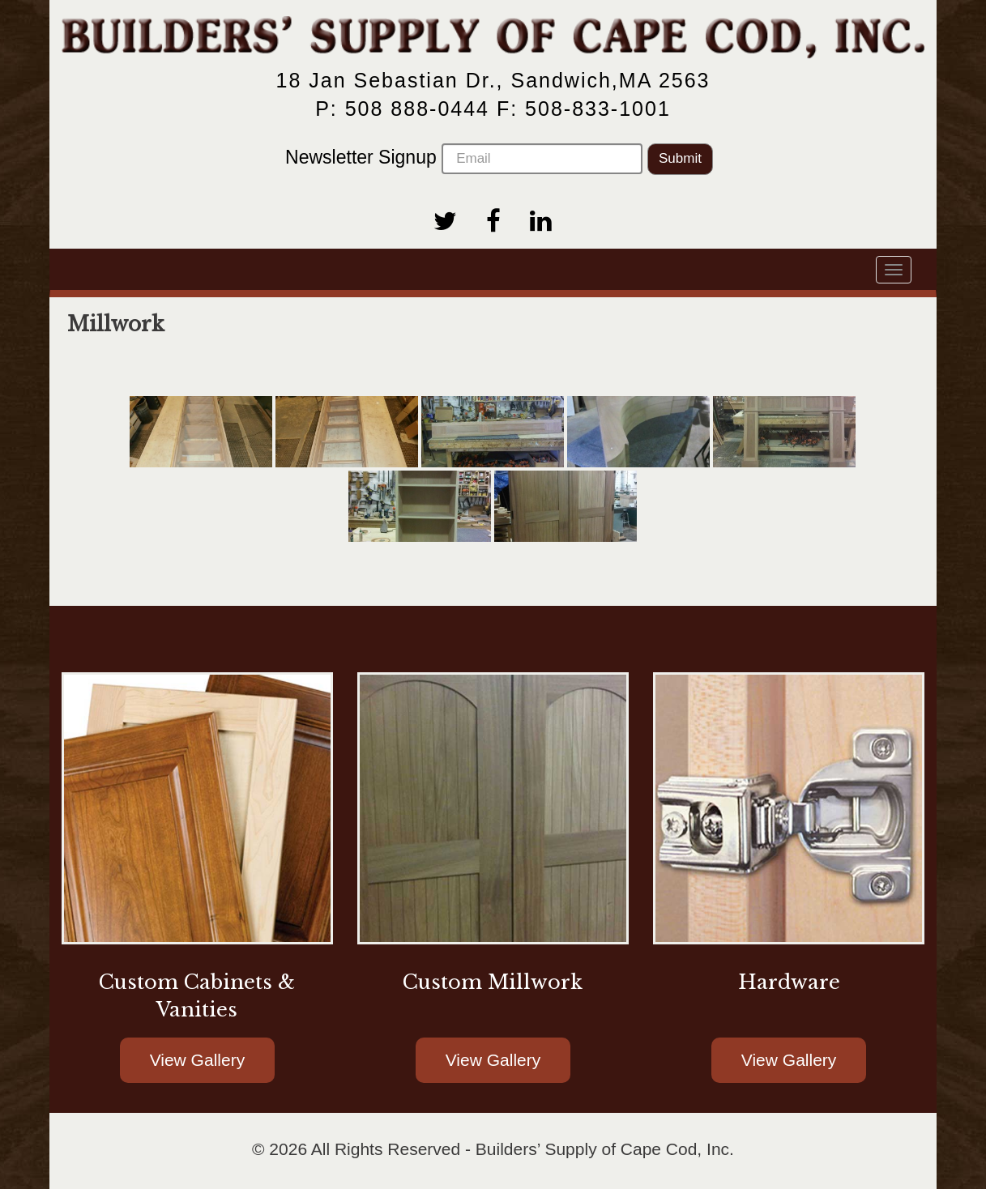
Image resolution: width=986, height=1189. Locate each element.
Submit (680, 158)
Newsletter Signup (463, 158)
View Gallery (197, 1059)
